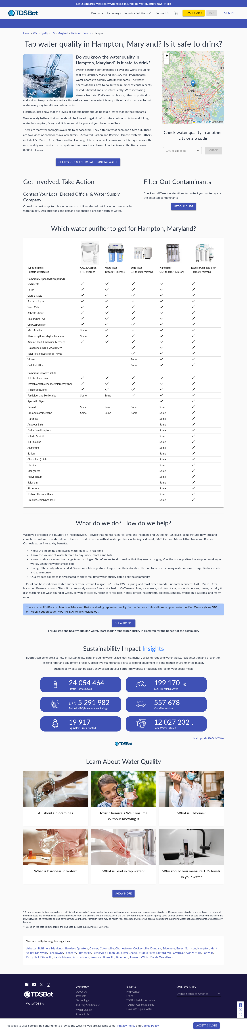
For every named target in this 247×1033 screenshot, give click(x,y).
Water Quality (41, 33)
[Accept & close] (206, 1025)
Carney (93, 948)
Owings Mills (192, 952)
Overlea (178, 952)
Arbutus (31, 948)
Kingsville (41, 952)
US (53, 33)
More (167, 3)
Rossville (108, 957)
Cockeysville (141, 948)
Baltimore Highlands (51, 948)
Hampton (203, 948)
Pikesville (46, 957)
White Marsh (149, 957)
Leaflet (197, 122)
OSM (208, 122)
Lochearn (70, 952)
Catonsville (107, 948)
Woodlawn (166, 957)
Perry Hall (32, 957)
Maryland (63, 33)
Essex (179, 948)
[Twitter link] (41, 985)
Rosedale (96, 957)
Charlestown (123, 948)
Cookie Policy (150, 1025)
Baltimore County (81, 33)
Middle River (147, 952)
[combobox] (182, 150)
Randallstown (62, 957)
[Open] (197, 150)
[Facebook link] (27, 985)
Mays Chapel (129, 952)
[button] (193, 83)
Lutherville (84, 952)
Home (26, 33)
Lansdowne (56, 952)
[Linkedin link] (34, 985)
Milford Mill (163, 952)
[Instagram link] (48, 985)
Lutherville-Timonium (106, 952)
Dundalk (155, 948)
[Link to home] (48, 994)
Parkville (207, 952)
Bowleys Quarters (76, 948)
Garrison (190, 948)
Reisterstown (80, 957)
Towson (134, 957)
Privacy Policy (126, 1025)
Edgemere (168, 948)
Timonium (122, 957)
